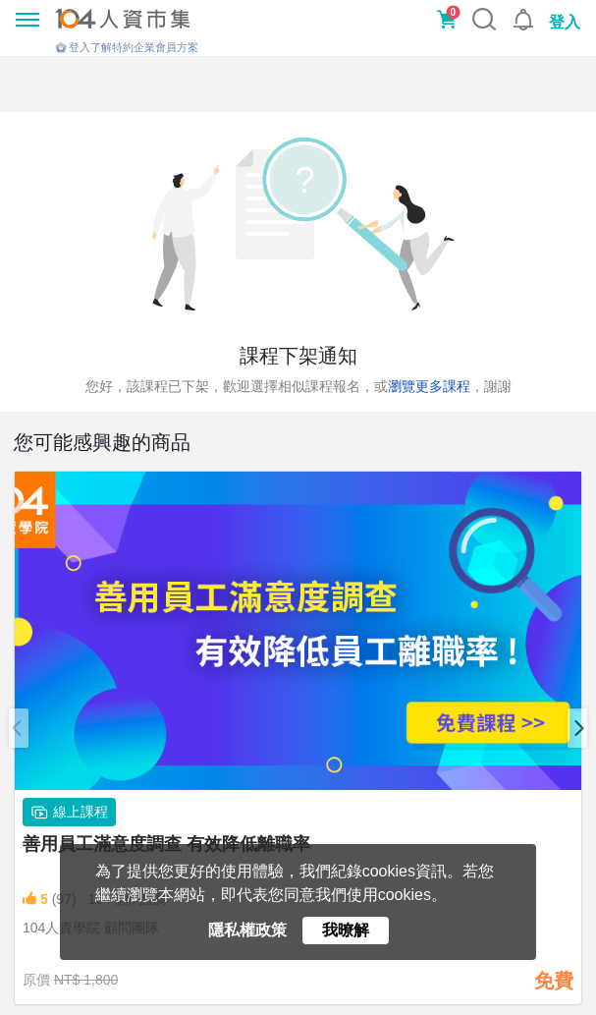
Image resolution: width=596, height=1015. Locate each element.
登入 (564, 22)
